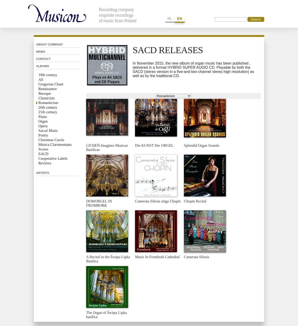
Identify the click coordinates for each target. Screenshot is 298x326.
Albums (42, 66)
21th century (47, 112)
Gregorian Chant (50, 84)
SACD (43, 154)
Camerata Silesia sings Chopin (158, 201)
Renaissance (47, 89)
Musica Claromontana (54, 145)
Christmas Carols (51, 140)
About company (49, 44)
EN (179, 19)
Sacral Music (48, 131)
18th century (47, 75)
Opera (42, 126)
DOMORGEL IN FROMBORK (99, 203)
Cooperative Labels (53, 158)
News (40, 51)
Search (256, 19)
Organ (43, 121)
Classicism (46, 98)
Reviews (44, 163)
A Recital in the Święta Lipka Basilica (108, 259)
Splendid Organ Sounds (201, 145)
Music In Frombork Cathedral (157, 257)
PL (169, 19)
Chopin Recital (195, 201)
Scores (43, 149)
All (40, 80)
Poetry (43, 135)
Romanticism (48, 103)
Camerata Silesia (196, 257)
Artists (42, 173)
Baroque (44, 93)
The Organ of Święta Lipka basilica (106, 315)
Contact (43, 59)
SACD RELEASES (168, 50)
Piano (42, 117)
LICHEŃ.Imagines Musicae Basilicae (107, 147)
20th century (47, 107)
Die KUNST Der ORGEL (154, 145)
